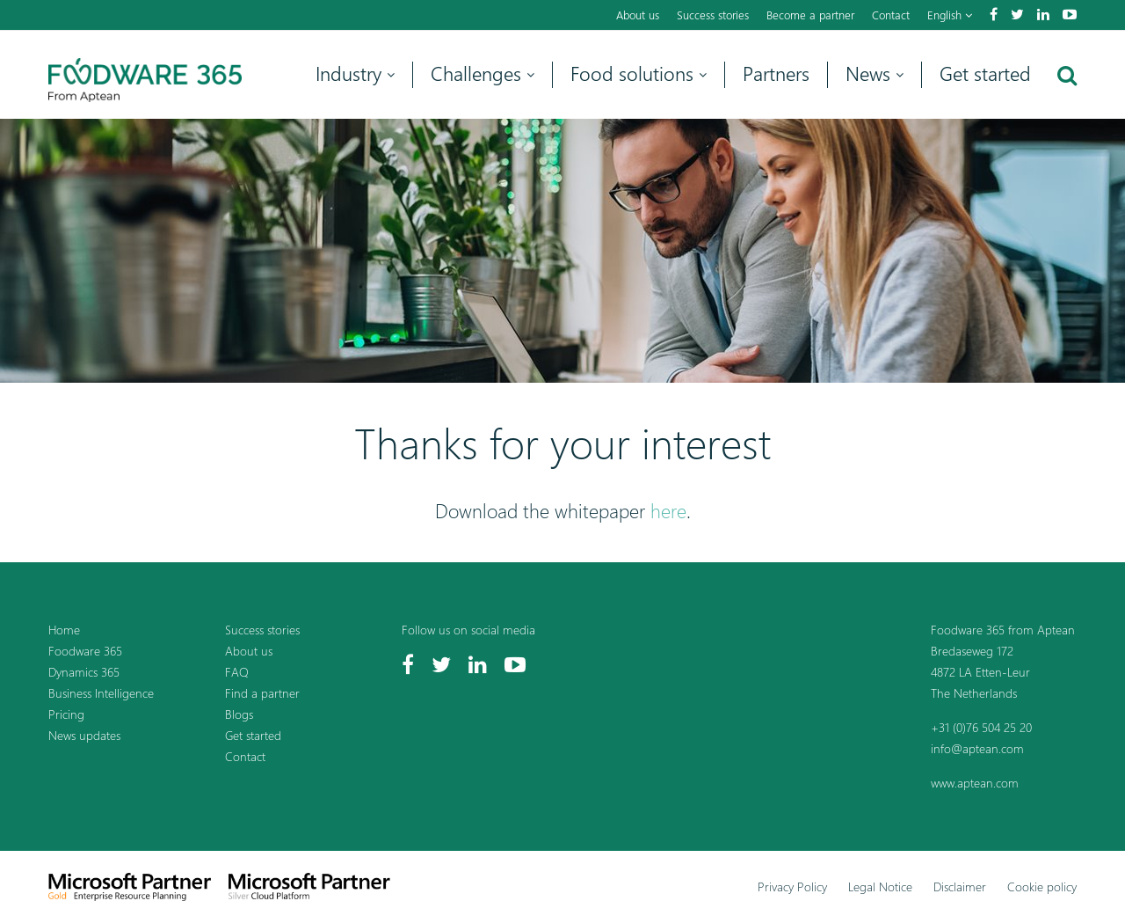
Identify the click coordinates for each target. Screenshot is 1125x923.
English (949, 15)
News (875, 73)
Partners (776, 73)
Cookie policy (1042, 886)
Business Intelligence (101, 693)
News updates (84, 735)
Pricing (66, 714)
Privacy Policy (792, 886)
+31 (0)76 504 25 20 (981, 727)
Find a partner (262, 693)
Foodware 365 (85, 650)
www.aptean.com (975, 782)
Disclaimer (959, 886)
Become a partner (810, 15)
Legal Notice (880, 886)
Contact (891, 15)
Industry (355, 73)
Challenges (482, 73)
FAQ (237, 671)
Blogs (239, 714)
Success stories (713, 15)
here (668, 511)
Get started (985, 73)
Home (64, 629)
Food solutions (638, 73)
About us (637, 15)
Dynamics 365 (84, 671)
